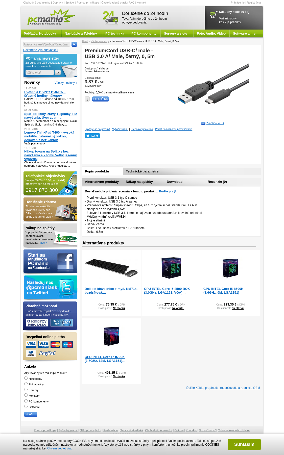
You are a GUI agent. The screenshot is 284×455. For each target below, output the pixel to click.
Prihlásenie (238, 2)
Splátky (70, 2)
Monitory (31, 395)
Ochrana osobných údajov (234, 430)
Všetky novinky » (66, 83)
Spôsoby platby (68, 430)
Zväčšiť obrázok (215, 123)
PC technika (114, 33)
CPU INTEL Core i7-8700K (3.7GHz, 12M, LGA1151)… (105, 359)
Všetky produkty (100, 41)
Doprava (58, 2)
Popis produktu (97, 171)
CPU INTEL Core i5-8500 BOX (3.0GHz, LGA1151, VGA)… (167, 290)
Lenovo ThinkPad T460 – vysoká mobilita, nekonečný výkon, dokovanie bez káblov (49, 136)
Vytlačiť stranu (120, 129)
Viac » (49, 216)
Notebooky (33, 378)
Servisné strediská (131, 430)
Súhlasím (244, 444)
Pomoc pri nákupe (88, 2)
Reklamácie (110, 430)
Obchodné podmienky (36, 2)
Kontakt (141, 2)
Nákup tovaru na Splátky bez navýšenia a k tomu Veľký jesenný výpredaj (50, 155)
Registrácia (254, 2)
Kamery (31, 390)
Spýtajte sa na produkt (97, 129)
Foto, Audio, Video (211, 33)
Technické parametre (142, 171)
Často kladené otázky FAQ (117, 2)
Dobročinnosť (207, 430)
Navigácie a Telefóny (81, 33)
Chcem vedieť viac (59, 448)
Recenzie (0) (217, 182)
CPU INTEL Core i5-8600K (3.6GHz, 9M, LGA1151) (223, 290)
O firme (179, 430)
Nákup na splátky (139, 182)
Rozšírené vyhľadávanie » (40, 50)
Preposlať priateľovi (142, 129)
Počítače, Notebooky (40, 33)
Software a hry (244, 33)
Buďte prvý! (167, 191)
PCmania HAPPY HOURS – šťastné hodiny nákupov (44, 93)
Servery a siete (175, 33)
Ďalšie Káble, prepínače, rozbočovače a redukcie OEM (223, 388)
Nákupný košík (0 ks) (234, 12)
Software (32, 407)
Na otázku (119, 308)
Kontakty (191, 430)
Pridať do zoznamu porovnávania (173, 129)
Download (174, 182)
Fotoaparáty (34, 384)
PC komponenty (143, 33)
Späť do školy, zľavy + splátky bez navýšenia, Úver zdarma (50, 115)
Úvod (85, 41)
